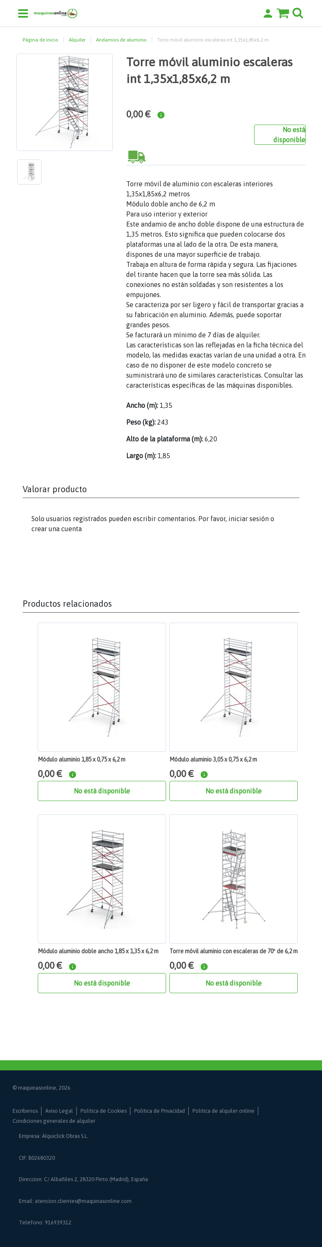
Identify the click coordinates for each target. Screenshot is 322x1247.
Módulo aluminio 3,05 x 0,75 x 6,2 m (213, 759)
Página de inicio (40, 40)
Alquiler (77, 40)
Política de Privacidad (159, 1111)
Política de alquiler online (223, 1111)
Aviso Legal (59, 1111)
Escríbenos (25, 1111)
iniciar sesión (249, 518)
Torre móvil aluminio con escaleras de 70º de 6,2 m (233, 951)
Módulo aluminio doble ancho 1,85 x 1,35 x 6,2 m (98, 951)
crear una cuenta (56, 528)
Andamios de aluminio (121, 40)
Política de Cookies (103, 1111)
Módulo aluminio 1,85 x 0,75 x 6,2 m (81, 759)
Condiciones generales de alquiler (54, 1121)
